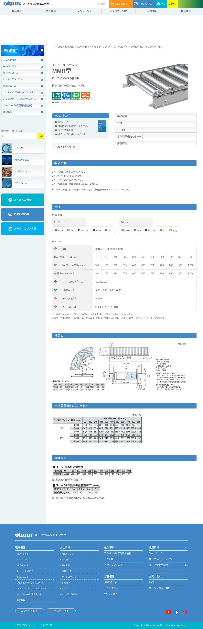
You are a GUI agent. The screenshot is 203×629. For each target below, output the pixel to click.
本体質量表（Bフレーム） (130, 136)
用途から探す (61, 610)
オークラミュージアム (160, 559)
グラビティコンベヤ (101, 47)
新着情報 (109, 576)
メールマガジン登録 (160, 588)
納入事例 (109, 547)
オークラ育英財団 (158, 565)
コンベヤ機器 (83, 47)
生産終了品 (110, 582)
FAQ (151, 582)
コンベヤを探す (29, 610)
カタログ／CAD (113, 565)
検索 (41, 136)
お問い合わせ (156, 576)
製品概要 (122, 116)
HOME (59, 47)
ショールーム (156, 553)
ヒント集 (108, 559)
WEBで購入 (111, 594)
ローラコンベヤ (120, 47)
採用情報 (154, 547)
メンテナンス (111, 588)
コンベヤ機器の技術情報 (117, 553)
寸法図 (121, 129)
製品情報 (69, 47)
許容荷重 (122, 143)
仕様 (119, 123)
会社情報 (65, 547)
